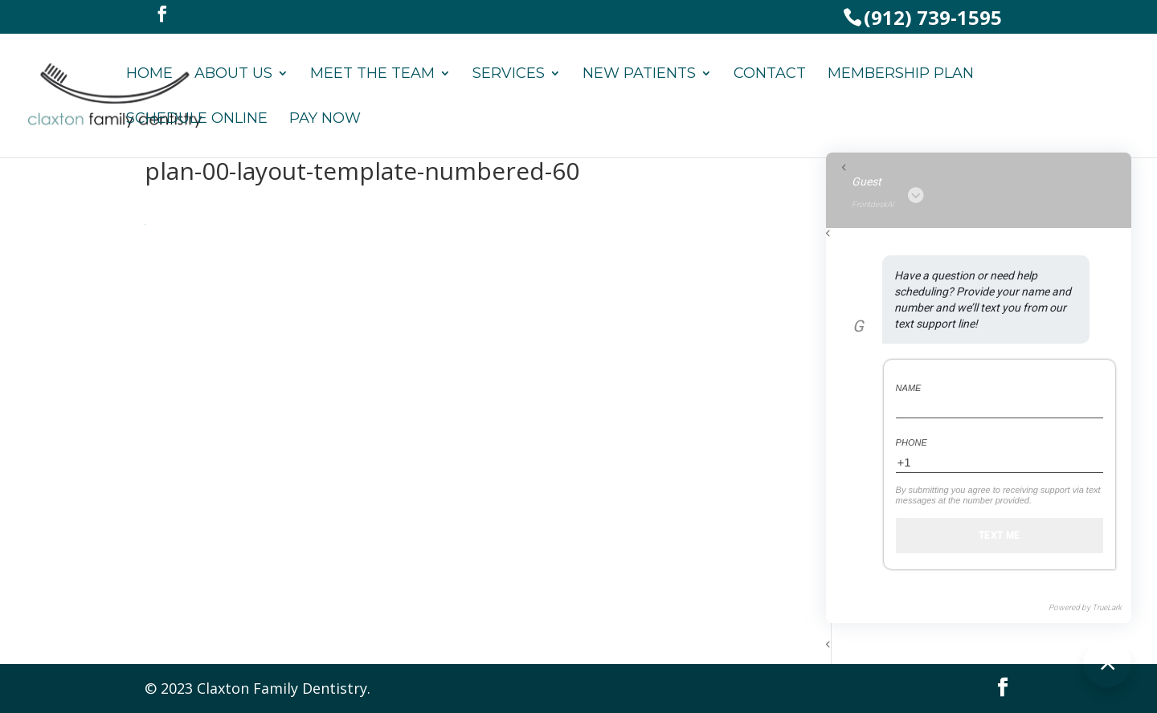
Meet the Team (372, 74)
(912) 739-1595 (933, 17)
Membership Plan (901, 74)
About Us (233, 74)
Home (149, 74)
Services (508, 74)
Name (909, 388)
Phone (911, 442)
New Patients (639, 74)
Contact (770, 74)
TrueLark (1107, 607)
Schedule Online (197, 119)
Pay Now (325, 119)
